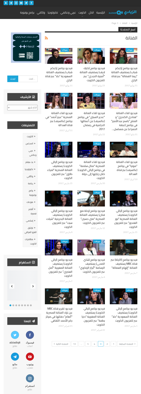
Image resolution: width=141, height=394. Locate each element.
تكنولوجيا (53, 12)
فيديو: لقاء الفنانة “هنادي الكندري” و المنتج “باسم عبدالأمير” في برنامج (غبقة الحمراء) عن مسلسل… (124, 121)
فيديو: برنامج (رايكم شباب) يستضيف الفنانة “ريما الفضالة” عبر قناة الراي (124, 74)
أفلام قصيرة (32, 211)
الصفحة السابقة (127, 344)
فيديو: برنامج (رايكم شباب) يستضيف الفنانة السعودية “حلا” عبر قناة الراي (58, 74)
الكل (91, 12)
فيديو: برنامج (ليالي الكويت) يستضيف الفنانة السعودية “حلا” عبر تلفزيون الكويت (124, 314)
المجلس (29, 143)
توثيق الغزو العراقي (30, 230)
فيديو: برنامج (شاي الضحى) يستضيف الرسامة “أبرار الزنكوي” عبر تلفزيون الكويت (92, 265)
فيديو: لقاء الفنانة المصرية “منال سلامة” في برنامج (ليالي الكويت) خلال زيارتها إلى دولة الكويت (91, 170)
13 (74, 344)
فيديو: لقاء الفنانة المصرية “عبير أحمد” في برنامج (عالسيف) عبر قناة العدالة (58, 119)
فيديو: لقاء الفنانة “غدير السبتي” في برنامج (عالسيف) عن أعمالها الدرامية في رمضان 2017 (91, 121)
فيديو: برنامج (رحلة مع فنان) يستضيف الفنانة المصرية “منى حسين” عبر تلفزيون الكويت (92, 216)
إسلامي (29, 221)
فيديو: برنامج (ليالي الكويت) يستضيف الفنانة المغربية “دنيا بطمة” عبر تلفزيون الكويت (93, 316)
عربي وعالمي (68, 12)
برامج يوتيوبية (32, 192)
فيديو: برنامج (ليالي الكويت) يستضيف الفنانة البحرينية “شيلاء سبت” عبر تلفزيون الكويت (59, 218)
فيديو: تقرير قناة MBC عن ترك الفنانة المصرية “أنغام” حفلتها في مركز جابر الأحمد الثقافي (59, 314)
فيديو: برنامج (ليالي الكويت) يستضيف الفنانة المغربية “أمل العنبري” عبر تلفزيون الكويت (60, 267)
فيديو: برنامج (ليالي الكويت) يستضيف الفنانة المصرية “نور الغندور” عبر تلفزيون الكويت (125, 218)
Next (32, 286)
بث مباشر (29, 162)
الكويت (82, 12)
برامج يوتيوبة (27, 12)
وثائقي (41, 12)
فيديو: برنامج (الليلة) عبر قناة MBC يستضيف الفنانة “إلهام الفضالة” (124, 263)
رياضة (30, 183)
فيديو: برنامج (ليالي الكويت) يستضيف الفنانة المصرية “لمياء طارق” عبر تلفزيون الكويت (59, 170)
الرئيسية (100, 12)
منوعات (129, 50)
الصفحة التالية (61, 344)
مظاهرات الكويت (30, 241)
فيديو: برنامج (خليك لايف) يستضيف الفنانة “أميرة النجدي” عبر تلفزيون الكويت (92, 74)
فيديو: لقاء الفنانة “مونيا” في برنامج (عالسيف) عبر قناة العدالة (126, 168)
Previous (11, 286)
